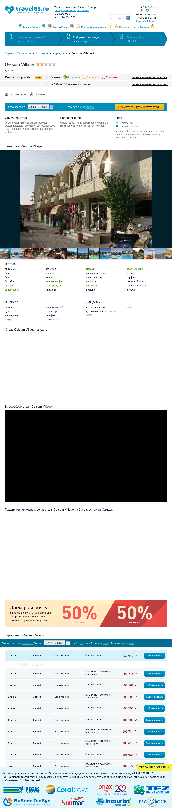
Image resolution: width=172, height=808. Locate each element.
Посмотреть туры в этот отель (139, 107)
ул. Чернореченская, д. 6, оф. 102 (71, 10)
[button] (169, 199)
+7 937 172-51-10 (146, 6)
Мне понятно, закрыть (152, 767)
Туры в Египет (61, 27)
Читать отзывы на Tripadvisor (150, 84)
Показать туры (149, 643)
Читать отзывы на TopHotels (149, 77)
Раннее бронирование (94, 27)
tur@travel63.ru (145, 21)
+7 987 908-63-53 (146, 14)
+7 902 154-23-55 (146, 17)
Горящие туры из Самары (134, 27)
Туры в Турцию (31, 27)
